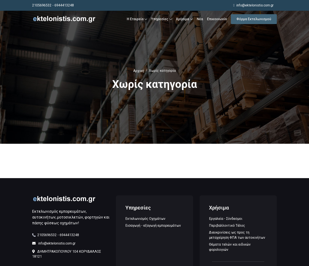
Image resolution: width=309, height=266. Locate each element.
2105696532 (42, 5)
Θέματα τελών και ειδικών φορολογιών (230, 247)
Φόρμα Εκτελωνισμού (253, 20)
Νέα (200, 20)
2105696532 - (48, 235)
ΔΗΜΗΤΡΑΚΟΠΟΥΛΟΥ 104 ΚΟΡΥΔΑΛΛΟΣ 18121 (66, 253)
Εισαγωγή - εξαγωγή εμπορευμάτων (153, 226)
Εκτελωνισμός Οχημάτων (146, 219)
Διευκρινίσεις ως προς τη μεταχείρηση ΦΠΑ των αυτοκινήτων (237, 235)
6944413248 (69, 235)
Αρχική (138, 71)
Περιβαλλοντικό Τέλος (227, 226)
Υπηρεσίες (161, 20)
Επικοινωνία (217, 20)
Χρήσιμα (184, 20)
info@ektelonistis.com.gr (253, 5)
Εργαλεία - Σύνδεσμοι (225, 219)
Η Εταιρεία (137, 20)
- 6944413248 (63, 5)
